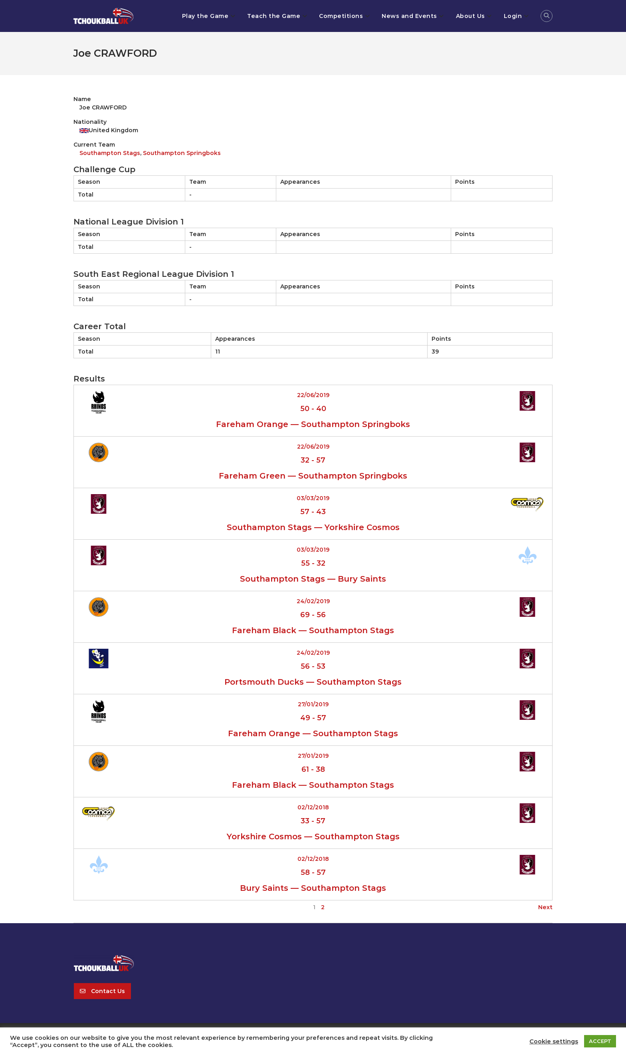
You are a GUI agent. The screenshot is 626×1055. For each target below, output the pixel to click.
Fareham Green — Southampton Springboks (313, 476)
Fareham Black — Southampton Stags (313, 630)
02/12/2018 (313, 807)
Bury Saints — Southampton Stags (313, 888)
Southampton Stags (109, 153)
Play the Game (205, 16)
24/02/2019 (313, 601)
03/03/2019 (313, 498)
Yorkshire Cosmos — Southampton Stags (313, 836)
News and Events (409, 16)
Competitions (341, 16)
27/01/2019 (313, 704)
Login (513, 16)
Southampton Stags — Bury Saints (313, 579)
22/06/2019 (313, 395)
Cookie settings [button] (553, 1041)
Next (545, 907)
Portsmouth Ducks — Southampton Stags (313, 682)
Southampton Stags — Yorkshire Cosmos (313, 527)
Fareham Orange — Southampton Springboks (313, 424)
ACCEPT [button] (600, 1041)
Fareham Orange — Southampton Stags (313, 733)
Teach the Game (273, 16)
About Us (470, 16)
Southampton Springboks (182, 153)
